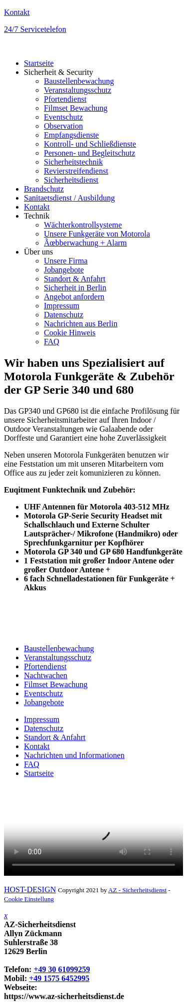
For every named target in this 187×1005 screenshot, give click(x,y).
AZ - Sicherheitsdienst (137, 890)
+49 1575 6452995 (59, 978)
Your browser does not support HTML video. (93, 831)
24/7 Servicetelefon (35, 29)
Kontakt (17, 12)
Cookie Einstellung (29, 899)
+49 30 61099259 (61, 969)
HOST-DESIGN (30, 889)
